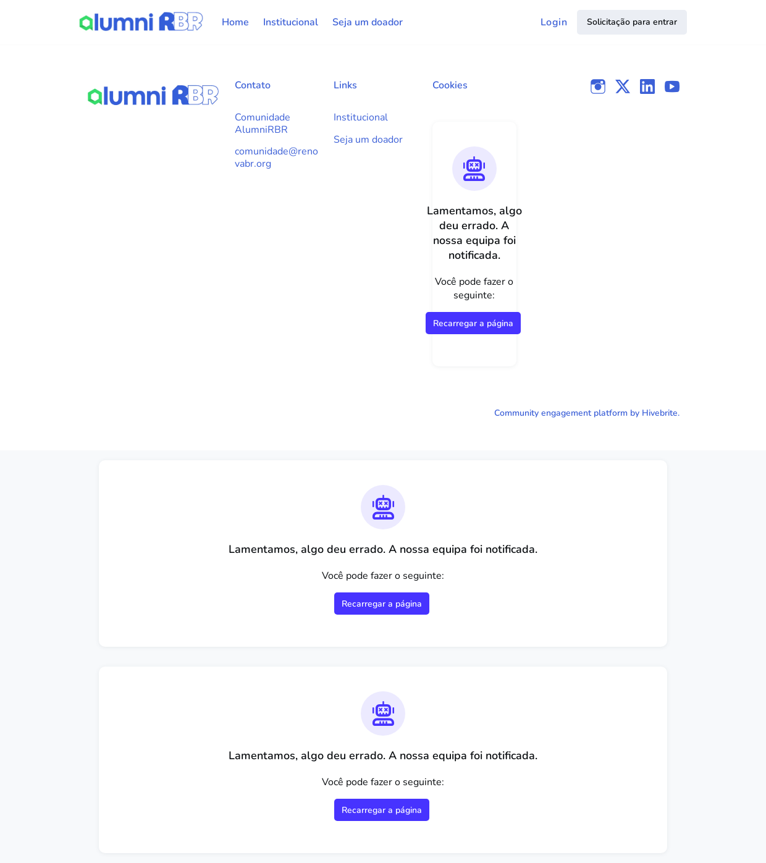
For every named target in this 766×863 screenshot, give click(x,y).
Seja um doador (368, 139)
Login (554, 22)
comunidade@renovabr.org (276, 157)
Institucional (361, 117)
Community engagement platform (561, 413)
